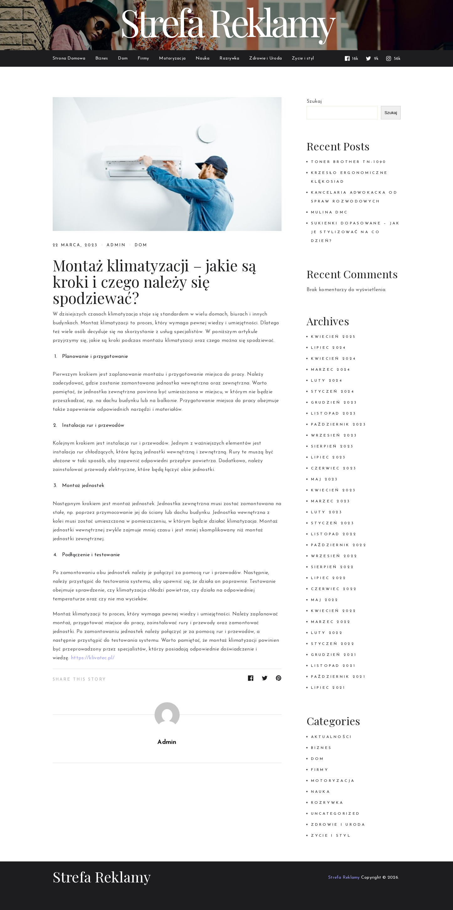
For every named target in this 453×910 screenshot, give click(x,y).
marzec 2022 (331, 622)
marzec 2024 (331, 370)
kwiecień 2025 (333, 337)
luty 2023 (327, 512)
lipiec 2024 (328, 348)
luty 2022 (327, 633)
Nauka (320, 792)
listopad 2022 (334, 534)
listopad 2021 (333, 666)
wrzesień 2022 (334, 556)
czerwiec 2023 (334, 468)
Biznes (321, 748)
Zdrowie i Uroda (338, 825)
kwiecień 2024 (333, 359)
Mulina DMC (329, 212)
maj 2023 (325, 479)
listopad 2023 (334, 414)
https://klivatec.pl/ (92, 658)
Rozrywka (327, 803)
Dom (141, 245)
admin (116, 245)
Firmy (320, 770)
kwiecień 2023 (333, 490)
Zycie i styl (331, 836)
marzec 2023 (331, 501)
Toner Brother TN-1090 (349, 162)
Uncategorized (336, 814)
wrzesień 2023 (334, 435)
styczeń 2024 (333, 392)
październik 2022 (339, 545)
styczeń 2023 (333, 523)
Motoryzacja (333, 781)
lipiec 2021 (328, 688)
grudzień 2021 (334, 655)
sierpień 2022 (333, 567)
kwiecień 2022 (334, 611)
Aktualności (331, 737)
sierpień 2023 (332, 446)
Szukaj (314, 101)
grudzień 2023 (334, 403)
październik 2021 (338, 677)
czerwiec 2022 (334, 589)
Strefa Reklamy (102, 876)
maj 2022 (325, 600)
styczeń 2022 (333, 644)
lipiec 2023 (328, 457)
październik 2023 (339, 424)
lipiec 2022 (329, 578)
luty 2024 (327, 381)
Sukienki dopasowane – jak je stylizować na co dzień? (355, 232)
